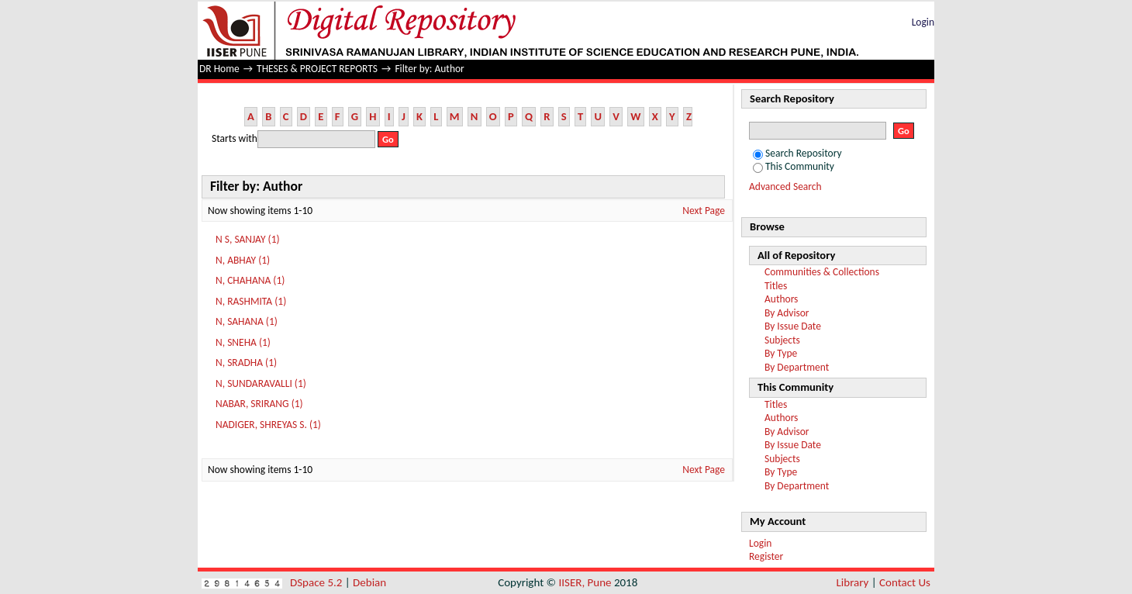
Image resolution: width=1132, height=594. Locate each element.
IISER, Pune (584, 582)
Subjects (782, 340)
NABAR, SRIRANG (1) (259, 403)
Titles (775, 285)
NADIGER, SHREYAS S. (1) (268, 424)
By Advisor (786, 312)
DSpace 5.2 (317, 582)
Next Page (703, 210)
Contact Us (904, 582)
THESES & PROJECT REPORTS (317, 68)
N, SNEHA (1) (243, 342)
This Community (793, 166)
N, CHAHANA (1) (250, 280)
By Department (796, 367)
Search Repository (797, 153)
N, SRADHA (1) (246, 362)
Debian (369, 582)
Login (923, 22)
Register (766, 556)
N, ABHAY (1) (243, 260)
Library (853, 582)
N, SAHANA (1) (247, 321)
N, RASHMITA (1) (251, 301)
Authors (781, 299)
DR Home (219, 68)
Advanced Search (785, 186)
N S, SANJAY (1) (248, 239)
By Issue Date (792, 326)
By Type (780, 353)
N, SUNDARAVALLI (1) (261, 383)
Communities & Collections (821, 271)
